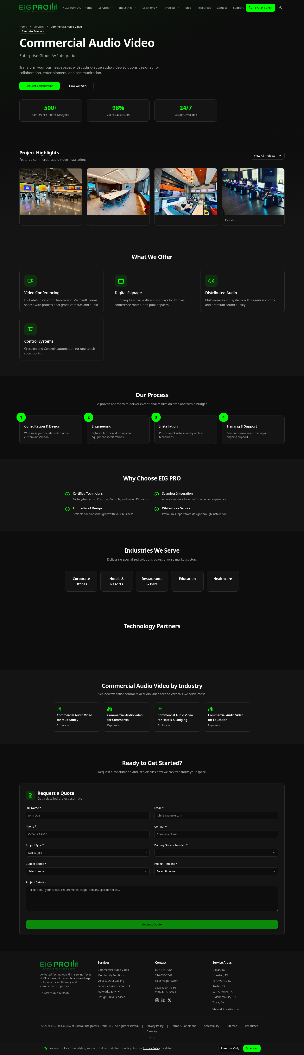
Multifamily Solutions (111, 975)
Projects (172, 8)
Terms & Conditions (183, 1026)
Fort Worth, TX (221, 980)
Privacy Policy (154, 1026)
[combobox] (88, 853)
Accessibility (211, 1026)
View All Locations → (225, 1009)
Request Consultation (40, 86)
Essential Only (230, 1048)
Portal (152, 1037)
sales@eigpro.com (166, 980)
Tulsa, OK (218, 1002)
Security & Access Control (114, 986)
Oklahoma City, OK (224, 997)
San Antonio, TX (222, 991)
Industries (127, 8)
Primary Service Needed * (170, 845)
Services (105, 8)
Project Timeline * (165, 864)
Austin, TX (218, 986)
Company (160, 826)
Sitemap (232, 1026)
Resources (204, 8)
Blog (188, 8)
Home (88, 8)
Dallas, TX (218, 970)
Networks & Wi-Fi (109, 991)
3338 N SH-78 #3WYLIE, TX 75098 (165, 989)
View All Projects (267, 155)
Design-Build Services (111, 997)
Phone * (31, 826)
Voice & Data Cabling (111, 980)
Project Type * (35, 845)
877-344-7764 (163, 970)
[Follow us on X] (169, 1000)
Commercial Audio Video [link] (66, 27)
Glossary (152, 1031)
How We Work (78, 86)
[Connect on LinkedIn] (163, 1000)
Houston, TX (220, 975)
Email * (159, 808)
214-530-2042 (163, 975)
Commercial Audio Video (113, 970)
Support (238, 8)
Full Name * (33, 808)
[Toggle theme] (281, 8)
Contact (222, 8)
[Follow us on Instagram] (157, 1000)
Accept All (252, 1048)
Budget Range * (36, 864)
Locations (150, 8)
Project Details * (36, 882)
